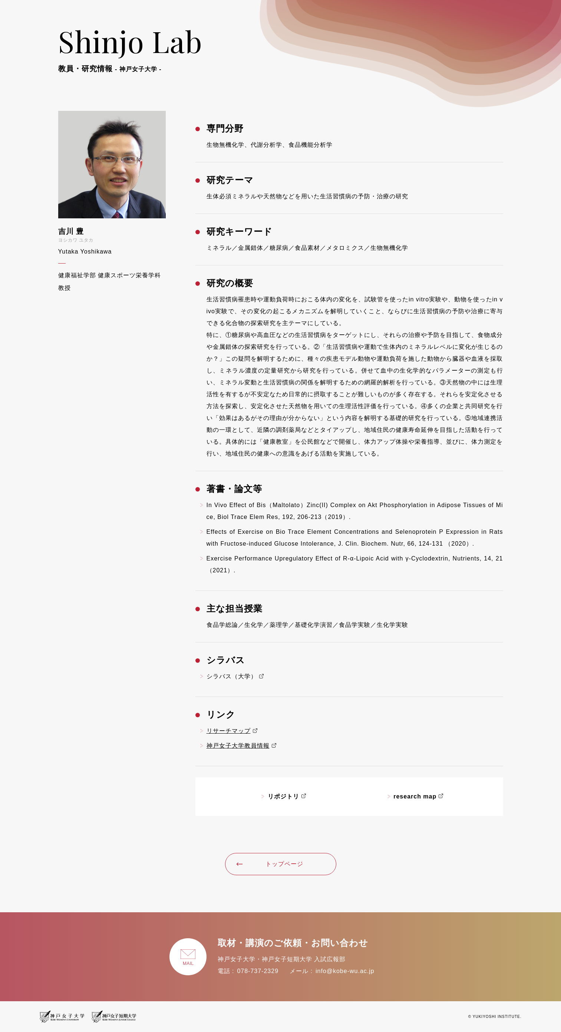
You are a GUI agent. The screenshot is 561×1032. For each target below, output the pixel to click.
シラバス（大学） (232, 676)
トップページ (270, 864)
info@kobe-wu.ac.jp (345, 971)
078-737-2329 (257, 971)
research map (414, 796)
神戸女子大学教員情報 (238, 745)
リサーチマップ (229, 731)
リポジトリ (283, 796)
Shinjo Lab (130, 47)
